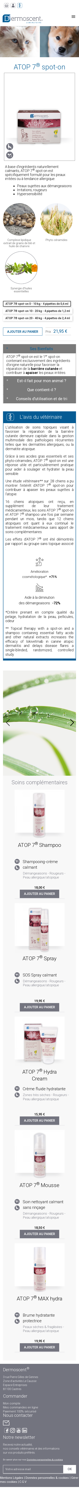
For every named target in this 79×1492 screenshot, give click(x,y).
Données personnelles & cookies (45, 1459)
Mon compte (11, 1403)
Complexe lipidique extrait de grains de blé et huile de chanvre (19, 243)
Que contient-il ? (41, 389)
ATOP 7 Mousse (39, 1185)
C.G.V (23, 1482)
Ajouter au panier (22, 332)
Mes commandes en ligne (20, 1407)
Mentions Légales (11, 1478)
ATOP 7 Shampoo (39, 845)
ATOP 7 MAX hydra (39, 1299)
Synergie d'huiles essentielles (21, 290)
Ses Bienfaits (41, 348)
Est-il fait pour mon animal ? (41, 380)
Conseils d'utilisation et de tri (41, 398)
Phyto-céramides (56, 240)
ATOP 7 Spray (39, 958)
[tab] (39, 348)
